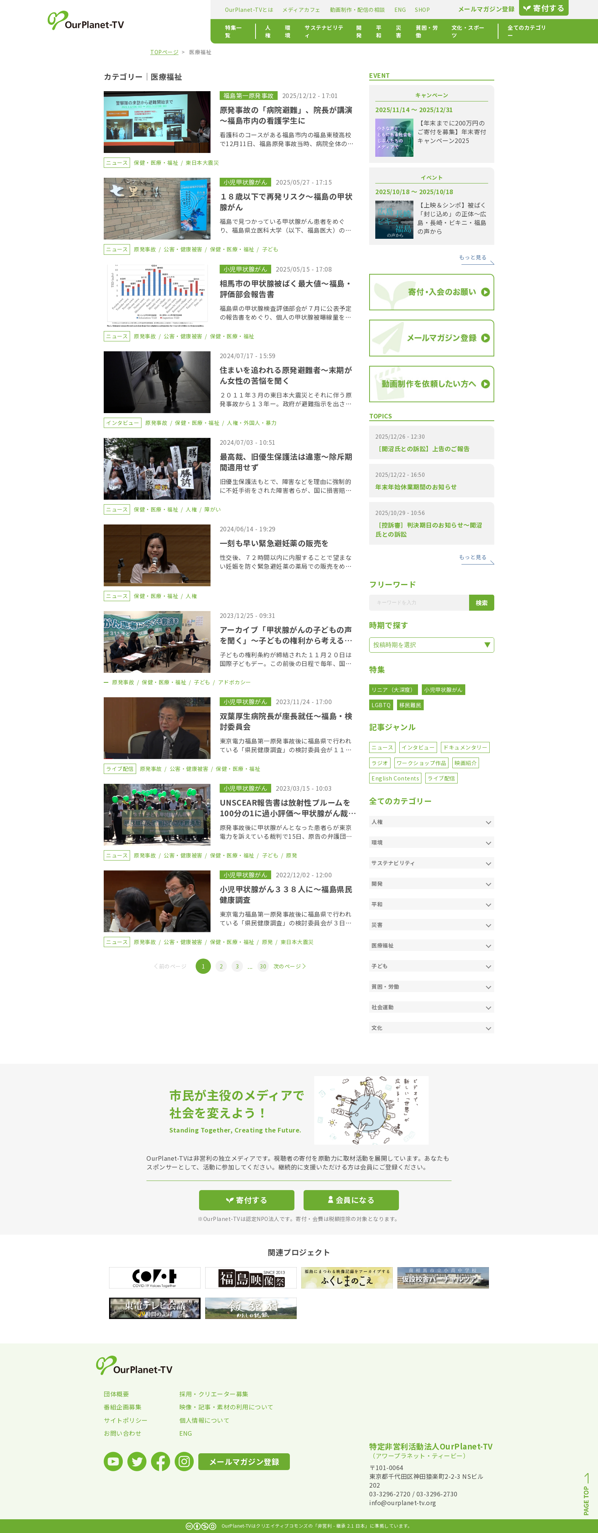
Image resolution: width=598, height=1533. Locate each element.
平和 (311, 31)
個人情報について (204, 1420)
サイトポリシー (126, 1420)
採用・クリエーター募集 (214, 1393)
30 (263, 966)
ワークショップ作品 (422, 763)
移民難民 (410, 705)
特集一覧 (162, 31)
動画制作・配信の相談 (283, 9)
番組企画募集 (122, 1406)
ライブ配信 (441, 778)
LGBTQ (381, 705)
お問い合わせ (122, 1433)
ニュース (382, 747)
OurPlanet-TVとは (175, 9)
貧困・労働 (360, 31)
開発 (290, 31)
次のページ (287, 966)
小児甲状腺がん (443, 689)
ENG (326, 9)
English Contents (395, 778)
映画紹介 (466, 763)
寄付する (469, 7)
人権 (197, 31)
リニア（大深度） (393, 689)
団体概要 (116, 1393)
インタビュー (418, 747)
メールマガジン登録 (412, 9)
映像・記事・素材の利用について (217, 1406)
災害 (331, 31)
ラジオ (379, 763)
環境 (217, 31)
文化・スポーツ (402, 31)
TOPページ (164, 52)
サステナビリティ (254, 31)
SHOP (348, 9)
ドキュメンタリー (465, 747)
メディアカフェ (227, 9)
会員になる (351, 1199)
